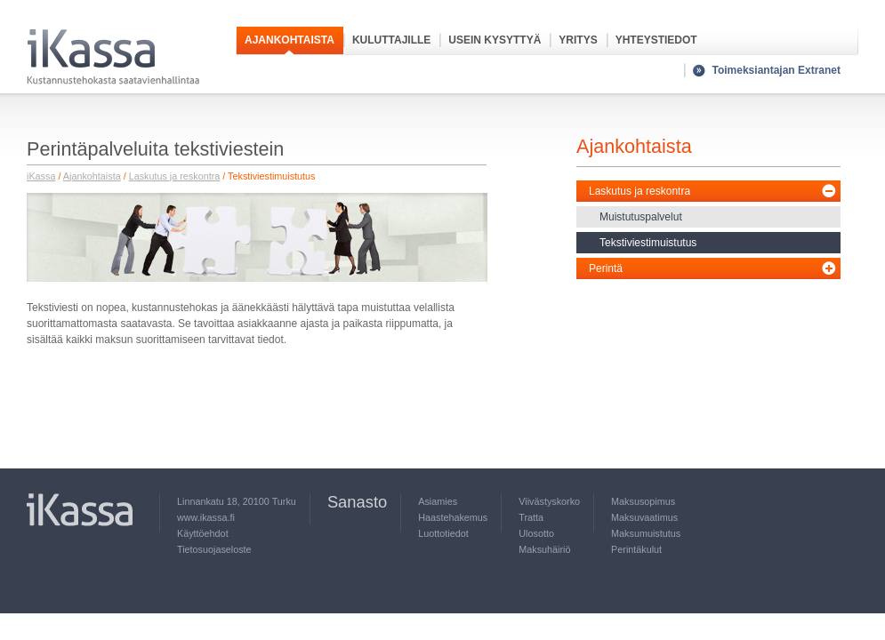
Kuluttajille (391, 40)
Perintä (606, 268)
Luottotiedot (443, 533)
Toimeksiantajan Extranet (776, 70)
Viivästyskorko (549, 501)
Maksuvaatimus (644, 517)
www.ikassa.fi (206, 517)
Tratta (531, 517)
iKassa (41, 176)
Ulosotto (536, 533)
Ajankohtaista (289, 40)
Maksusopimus (643, 501)
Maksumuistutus (645, 533)
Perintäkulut (636, 549)
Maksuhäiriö (544, 549)
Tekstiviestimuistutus (647, 242)
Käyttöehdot (203, 533)
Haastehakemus (452, 517)
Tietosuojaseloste (214, 549)
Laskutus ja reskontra (175, 176)
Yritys (578, 40)
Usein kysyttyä (494, 40)
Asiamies (437, 501)
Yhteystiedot (656, 40)
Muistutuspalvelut (640, 217)
